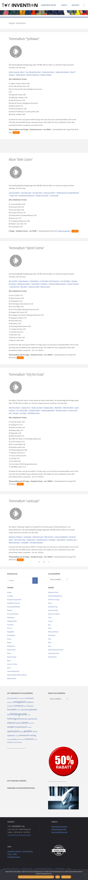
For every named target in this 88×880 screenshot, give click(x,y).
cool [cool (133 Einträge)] (26, 698)
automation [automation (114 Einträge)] (14, 698)
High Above (61, 540)
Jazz (49, 625)
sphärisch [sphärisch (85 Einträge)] (19, 739)
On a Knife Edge (22, 410)
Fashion (10, 610)
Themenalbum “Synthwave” (24, 38)
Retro (9, 660)
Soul (49, 646)
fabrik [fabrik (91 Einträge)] (25, 706)
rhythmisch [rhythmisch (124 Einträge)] (11, 736)
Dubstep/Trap (53, 607)
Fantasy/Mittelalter (13, 607)
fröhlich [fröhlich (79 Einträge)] (19, 710)
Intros (9, 639)
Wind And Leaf (38, 537)
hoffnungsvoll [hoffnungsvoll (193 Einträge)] (13, 719)
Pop (49, 639)
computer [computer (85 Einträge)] (21, 698)
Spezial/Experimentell (55, 650)
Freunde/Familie (12, 614)
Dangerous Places (24, 284)
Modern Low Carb (42, 195)
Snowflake (24, 542)
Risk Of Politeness (33, 75)
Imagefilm (10, 632)
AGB (68, 868)
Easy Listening (53, 610)
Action (9, 592)
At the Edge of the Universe (49, 281)
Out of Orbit (13, 281)
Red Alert (24, 287)
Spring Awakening (61, 537)
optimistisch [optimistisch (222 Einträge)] (13, 731)
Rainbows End (42, 540)
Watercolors (31, 540)
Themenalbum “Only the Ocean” (26, 374)
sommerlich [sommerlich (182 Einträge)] (24, 735)
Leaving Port (25, 408)
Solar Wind (35, 284)
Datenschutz (27, 868)
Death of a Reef (37, 408)
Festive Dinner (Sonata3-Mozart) (68, 193)
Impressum (59, 868)
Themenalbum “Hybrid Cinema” (26, 247)
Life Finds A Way (19, 540)
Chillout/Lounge (53, 600)
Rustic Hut (13, 195)
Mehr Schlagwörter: (56, 693)
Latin (49, 628)
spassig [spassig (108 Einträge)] (13, 739)
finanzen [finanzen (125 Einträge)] (30, 706)
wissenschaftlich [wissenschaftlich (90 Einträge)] (17, 742)
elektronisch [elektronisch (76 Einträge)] (10, 702)
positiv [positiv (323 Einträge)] (28, 731)
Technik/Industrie (13, 671)
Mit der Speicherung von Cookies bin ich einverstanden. (36, 877)
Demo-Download (64, 231)
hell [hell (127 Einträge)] (8, 715)
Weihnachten (11, 678)
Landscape (27, 537)
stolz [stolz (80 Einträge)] (23, 739)
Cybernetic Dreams (62, 72)
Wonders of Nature (15, 537)
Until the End (14, 287)
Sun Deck (23, 413)
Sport (9, 668)
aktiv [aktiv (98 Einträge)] (8, 698)
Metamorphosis (14, 542)
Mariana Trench (61, 410)
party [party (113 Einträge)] (22, 732)
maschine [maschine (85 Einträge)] (31, 723)
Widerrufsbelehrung (43, 868)
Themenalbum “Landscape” (24, 500)
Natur (9, 653)
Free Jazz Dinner (49, 193)
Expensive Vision (48, 72)
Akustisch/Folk (53, 592)
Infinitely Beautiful (48, 410)
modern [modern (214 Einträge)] (11, 727)
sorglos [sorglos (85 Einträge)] (9, 739)
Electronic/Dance (54, 614)
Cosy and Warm (14, 193)
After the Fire (48, 537)
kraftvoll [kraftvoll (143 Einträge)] (19, 723)
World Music (52, 657)
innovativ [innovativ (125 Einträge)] (23, 719)
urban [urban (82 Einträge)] (35, 739)
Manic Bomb (20, 75)
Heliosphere (34, 281)
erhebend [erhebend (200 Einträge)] (18, 706)
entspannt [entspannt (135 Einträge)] (30, 702)
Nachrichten (11, 650)
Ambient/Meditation (55, 596)
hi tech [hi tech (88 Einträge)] (28, 714)
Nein (57, 877)
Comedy (10, 596)
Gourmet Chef (26, 193)
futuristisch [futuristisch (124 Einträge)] (25, 710)
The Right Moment (36, 542)
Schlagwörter (54, 574)
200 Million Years (34, 413)
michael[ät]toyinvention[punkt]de (19, 835)
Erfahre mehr (66, 877)
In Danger (52, 540)
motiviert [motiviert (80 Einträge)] (29, 727)
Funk (49, 617)
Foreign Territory (73, 284)
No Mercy (44, 284)
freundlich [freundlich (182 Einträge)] (12, 709)
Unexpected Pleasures (26, 195)
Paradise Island (34, 410)
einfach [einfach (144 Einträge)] (31, 698)
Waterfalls (58, 408)
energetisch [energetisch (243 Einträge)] (20, 702)
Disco (50, 603)
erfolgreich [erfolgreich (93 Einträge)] (10, 706)
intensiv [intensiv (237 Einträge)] (11, 722)
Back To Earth (45, 287)
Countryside (54, 195)
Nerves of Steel (34, 287)
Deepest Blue (48, 408)
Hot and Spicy (37, 193)
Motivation (11, 646)
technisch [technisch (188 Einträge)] (29, 739)
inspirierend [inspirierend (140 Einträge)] (32, 719)
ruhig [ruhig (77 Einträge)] (17, 735)
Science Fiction (12, 664)
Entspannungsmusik (14, 600)
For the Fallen (65, 281)
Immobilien (11, 635)
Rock (49, 643)
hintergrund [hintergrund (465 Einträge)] (18, 714)
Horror (9, 628)
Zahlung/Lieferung (10, 868)
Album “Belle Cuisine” (21, 159)
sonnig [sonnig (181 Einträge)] (33, 735)
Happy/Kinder (12, 621)
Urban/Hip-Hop (53, 653)
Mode (9, 643)
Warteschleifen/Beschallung (17, 675)
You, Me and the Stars (33, 72)
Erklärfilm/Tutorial (13, 603)
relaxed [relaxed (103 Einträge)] (34, 731)
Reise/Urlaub (11, 657)
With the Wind (68, 408)
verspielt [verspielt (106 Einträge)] (10, 742)
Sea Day (15, 413)
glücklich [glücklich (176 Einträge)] (33, 709)
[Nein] (85, 875)
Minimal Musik (53, 632)
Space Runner (23, 281)
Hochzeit (10, 625)
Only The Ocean (14, 408)
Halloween (11, 617)
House (50, 621)
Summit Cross (71, 540)
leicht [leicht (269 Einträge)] (25, 722)
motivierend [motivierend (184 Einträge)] (21, 727)
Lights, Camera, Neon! (16, 72)
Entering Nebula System (57, 284)
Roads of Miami (46, 75)
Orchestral (51, 635)
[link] (84, 5)
